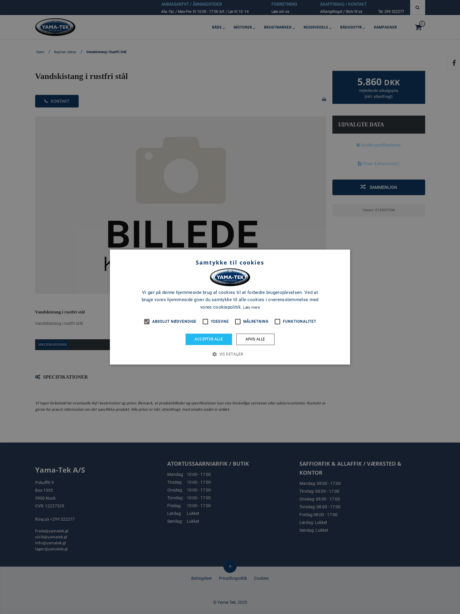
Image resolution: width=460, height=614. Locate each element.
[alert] (230, 307)
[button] (230, 354)
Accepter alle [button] (209, 339)
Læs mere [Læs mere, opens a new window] (251, 307)
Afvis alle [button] (255, 339)
